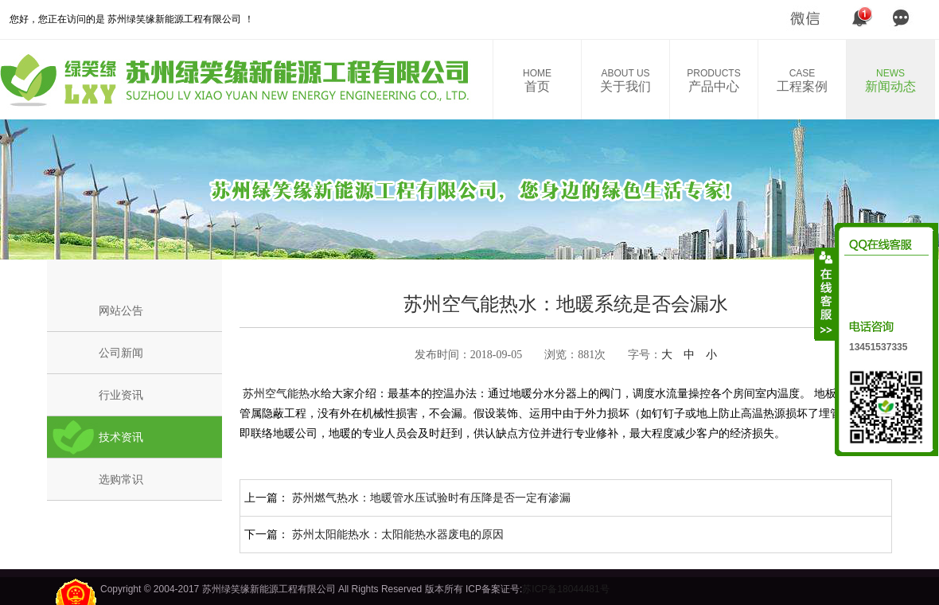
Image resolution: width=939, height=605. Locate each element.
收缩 (825, 294)
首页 (537, 80)
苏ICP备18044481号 (565, 589)
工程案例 (802, 80)
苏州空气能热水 (280, 393)
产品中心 (714, 80)
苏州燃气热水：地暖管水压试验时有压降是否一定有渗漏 (431, 497)
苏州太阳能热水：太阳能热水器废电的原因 (398, 534)
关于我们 (625, 80)
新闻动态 (890, 80)
